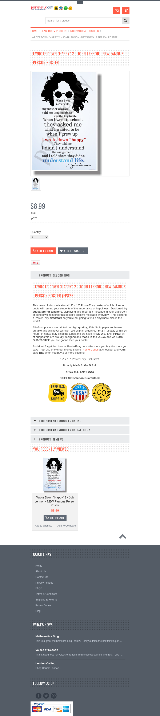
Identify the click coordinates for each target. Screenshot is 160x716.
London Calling (46, 663)
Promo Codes (90, 349)
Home (34, 31)
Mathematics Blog (47, 636)
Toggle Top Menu (80, 2)
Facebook (38, 696)
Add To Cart (57, 518)
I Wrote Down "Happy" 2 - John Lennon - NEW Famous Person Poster (55, 501)
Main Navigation (34, 21)
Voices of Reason (47, 650)
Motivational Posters (84, 31)
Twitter (46, 696)
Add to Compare (66, 525)
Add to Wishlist (43, 525)
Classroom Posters (54, 31)
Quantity (36, 232)
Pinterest (54, 696)
